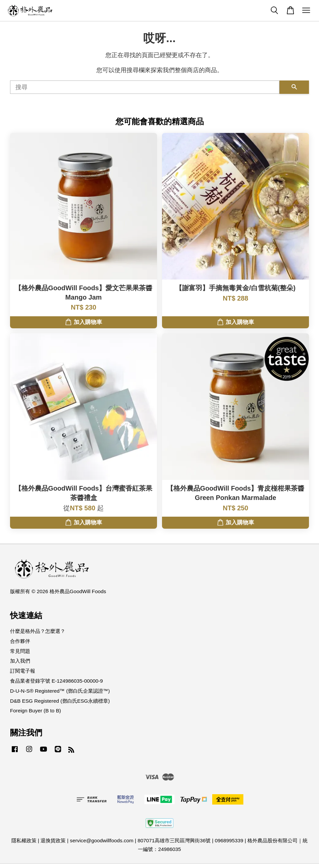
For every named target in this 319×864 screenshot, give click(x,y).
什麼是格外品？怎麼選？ (37, 631)
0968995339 (229, 840)
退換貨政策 (53, 840)
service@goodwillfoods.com (102, 840)
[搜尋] (145, 87)
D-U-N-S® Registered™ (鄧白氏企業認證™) (60, 691)
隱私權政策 (23, 840)
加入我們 (20, 661)
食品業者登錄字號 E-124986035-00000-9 (56, 681)
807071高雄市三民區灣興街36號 (174, 840)
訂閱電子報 (22, 671)
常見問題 (20, 651)
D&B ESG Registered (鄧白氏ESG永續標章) (60, 701)
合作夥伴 (20, 641)
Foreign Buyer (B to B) (35, 710)
